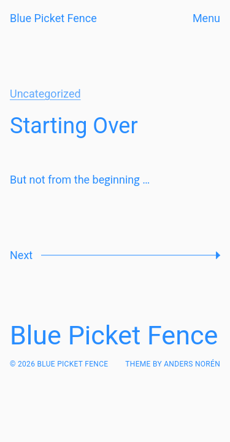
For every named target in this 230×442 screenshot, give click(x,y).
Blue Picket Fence (53, 18)
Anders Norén (192, 364)
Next (21, 255)
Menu (206, 18)
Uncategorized (45, 93)
